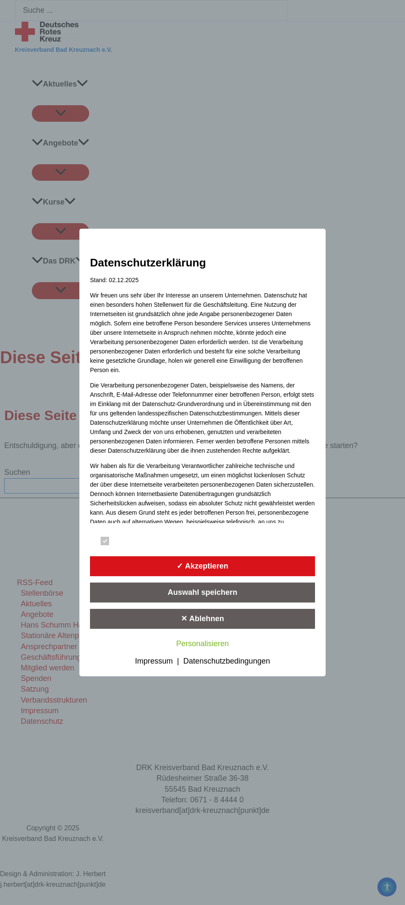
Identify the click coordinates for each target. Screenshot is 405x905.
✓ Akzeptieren (202, 566)
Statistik (235, 541)
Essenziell (123, 541)
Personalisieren (202, 643)
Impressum (154, 661)
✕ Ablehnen (202, 618)
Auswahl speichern (202, 592)
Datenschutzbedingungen (226, 661)
